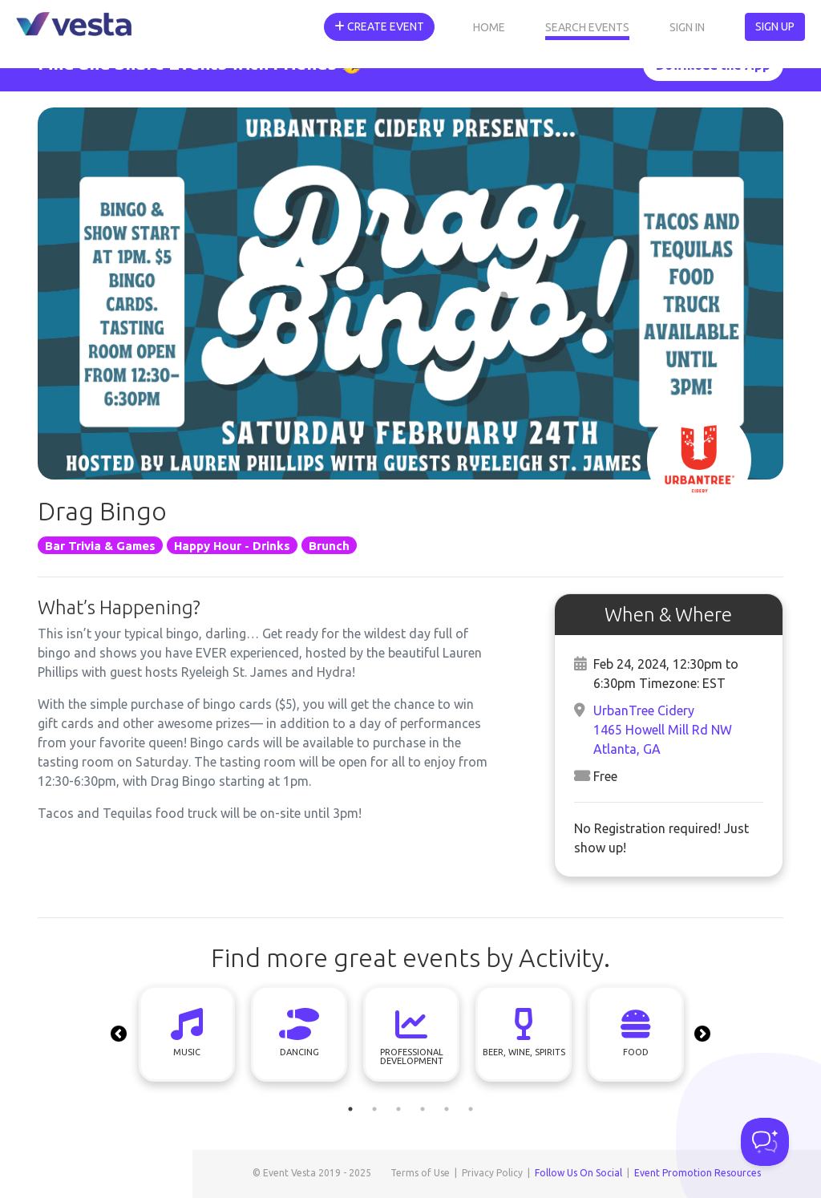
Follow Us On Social (578, 1173)
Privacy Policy (492, 1173)
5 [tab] (447, 1109)
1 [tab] (350, 1109)
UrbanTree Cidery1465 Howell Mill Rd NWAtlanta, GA (662, 729)
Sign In (687, 27)
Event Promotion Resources (697, 1173)
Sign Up (775, 26)
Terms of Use (420, 1173)
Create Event (379, 26)
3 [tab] (398, 1109)
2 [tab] (374, 1109)
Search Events (587, 27)
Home (489, 27)
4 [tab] (423, 1109)
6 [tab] (471, 1109)
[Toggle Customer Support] (765, 1142)
